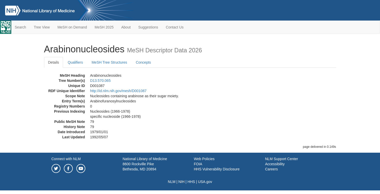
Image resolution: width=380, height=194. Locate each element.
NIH (181, 182)
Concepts (143, 62)
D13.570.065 (100, 81)
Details (53, 62)
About (126, 27)
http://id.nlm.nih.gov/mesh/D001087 (118, 91)
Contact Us (174, 27)
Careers (271, 169)
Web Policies (204, 159)
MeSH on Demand (72, 27)
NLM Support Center (281, 159)
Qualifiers (75, 62)
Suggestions (148, 27)
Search (20, 27)
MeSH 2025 (104, 27)
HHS (191, 182)
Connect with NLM (66, 159)
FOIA (198, 164)
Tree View (42, 27)
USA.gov (205, 182)
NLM (172, 182)
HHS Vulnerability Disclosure (217, 169)
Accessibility (275, 164)
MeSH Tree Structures (109, 62)
